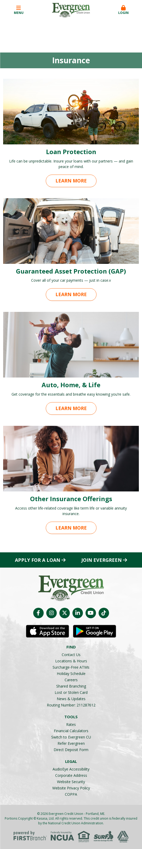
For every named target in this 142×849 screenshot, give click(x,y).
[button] (123, 10)
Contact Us (71, 654)
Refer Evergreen (71, 743)
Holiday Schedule (71, 673)
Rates (71, 724)
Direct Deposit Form (71, 749)
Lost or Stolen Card (71, 692)
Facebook (38, 613)
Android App (94, 631)
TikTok (104, 613)
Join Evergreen (101, 560)
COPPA (71, 794)
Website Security (71, 781)
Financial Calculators (71, 730)
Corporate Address (71, 775)
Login (123, 10)
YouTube (91, 613)
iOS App (47, 631)
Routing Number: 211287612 (71, 705)
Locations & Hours (71, 660)
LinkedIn (77, 613)
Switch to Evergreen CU (71, 737)
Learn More (71, 180)
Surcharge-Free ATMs (71, 667)
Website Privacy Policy (71, 787)
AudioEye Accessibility (71, 769)
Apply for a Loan (37, 560)
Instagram (51, 613)
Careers (71, 679)
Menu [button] (18, 10)
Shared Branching (71, 686)
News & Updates (71, 698)
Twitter (64, 613)
